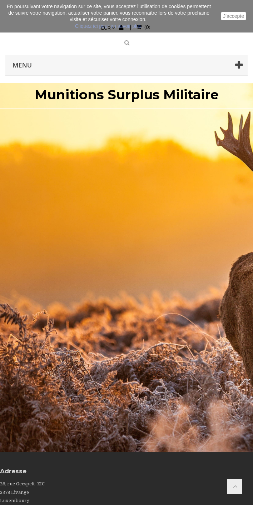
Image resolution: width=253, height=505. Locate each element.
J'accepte (233, 16)
